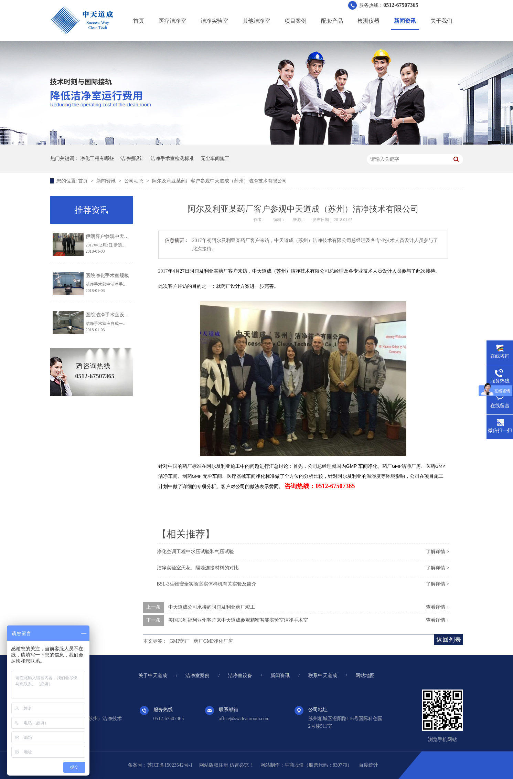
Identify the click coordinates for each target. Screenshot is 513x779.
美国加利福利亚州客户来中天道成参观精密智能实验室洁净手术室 (238, 620)
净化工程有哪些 (97, 158)
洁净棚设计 (132, 158)
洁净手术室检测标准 (172, 158)
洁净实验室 (214, 21)
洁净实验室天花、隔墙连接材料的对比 (198, 567)
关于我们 (441, 21)
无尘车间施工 (215, 158)
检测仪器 (368, 21)
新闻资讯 (405, 21)
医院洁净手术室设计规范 (112, 314)
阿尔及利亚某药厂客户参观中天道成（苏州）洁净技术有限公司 (219, 180)
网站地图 (365, 675)
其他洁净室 (256, 21)
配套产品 (332, 21)
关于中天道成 (152, 675)
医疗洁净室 (172, 21)
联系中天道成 (322, 675)
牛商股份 (294, 765)
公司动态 (134, 180)
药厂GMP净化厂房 (213, 641)
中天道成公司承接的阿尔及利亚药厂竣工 (211, 607)
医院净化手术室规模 (107, 275)
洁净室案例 (197, 675)
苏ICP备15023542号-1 (169, 765)
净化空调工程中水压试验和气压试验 (195, 551)
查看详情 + (437, 607)
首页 (138, 21)
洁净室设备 (240, 675)
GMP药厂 (180, 641)
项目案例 (296, 21)
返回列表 (448, 639)
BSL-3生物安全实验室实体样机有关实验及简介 (206, 584)
